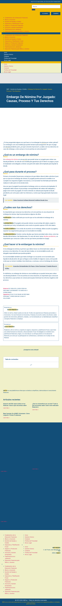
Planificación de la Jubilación (13, 29)
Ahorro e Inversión (10, 19)
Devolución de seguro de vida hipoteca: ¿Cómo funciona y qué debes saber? (15, 515)
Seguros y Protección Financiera (14, 25)
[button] (31, 33)
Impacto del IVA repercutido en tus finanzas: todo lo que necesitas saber (15, 404)
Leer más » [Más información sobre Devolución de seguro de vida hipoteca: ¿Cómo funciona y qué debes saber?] (4, 521)
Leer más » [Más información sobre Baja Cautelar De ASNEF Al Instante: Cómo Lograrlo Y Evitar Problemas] (6, 417)
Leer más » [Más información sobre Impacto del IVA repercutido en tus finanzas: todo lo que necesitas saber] (6, 408)
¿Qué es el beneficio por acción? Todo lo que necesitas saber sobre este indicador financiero (45, 405)
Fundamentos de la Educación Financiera (16, 17)
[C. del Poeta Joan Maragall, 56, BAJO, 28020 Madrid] (51, 540)
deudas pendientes (50, 236)
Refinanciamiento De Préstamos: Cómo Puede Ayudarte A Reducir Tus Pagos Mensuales (15, 465)
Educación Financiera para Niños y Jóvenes (17, 31)
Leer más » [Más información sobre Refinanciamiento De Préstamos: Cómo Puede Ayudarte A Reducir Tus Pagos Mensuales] (4, 471)
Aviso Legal (7, 60)
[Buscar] (33, 9)
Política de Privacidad (10, 58)
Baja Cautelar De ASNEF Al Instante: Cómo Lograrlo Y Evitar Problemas (16, 414)
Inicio (5, 52)
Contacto (6, 56)
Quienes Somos (8, 54)
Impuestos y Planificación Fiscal (14, 23)
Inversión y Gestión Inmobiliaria (14, 27)
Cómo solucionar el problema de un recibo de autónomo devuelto (46, 464)
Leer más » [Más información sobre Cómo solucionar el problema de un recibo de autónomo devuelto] (35, 469)
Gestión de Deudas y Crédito (13, 21)
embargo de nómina (11, 159)
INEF (7, 89)
